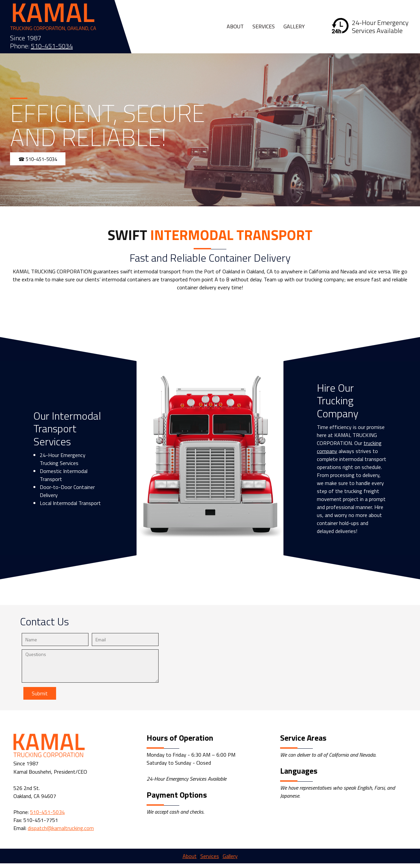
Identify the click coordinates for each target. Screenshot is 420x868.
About (190, 856)
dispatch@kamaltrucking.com (61, 828)
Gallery (230, 856)
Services (209, 856)
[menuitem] (235, 27)
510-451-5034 (52, 46)
